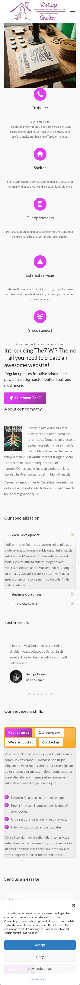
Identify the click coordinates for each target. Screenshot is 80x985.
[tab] (40, 535)
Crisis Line (40, 107)
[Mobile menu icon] (73, 12)
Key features (18, 732)
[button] (73, 905)
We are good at (20, 742)
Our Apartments (40, 217)
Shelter (40, 167)
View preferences (40, 968)
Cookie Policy (38, 978)
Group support (40, 330)
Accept (40, 945)
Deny (40, 957)
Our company (49, 732)
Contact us (51, 742)
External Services (40, 275)
